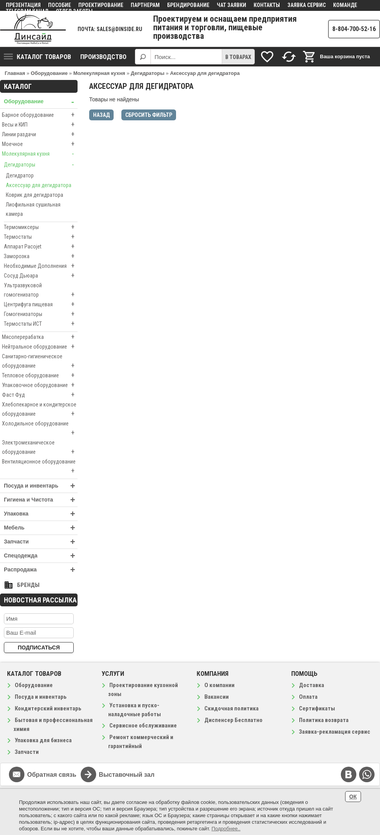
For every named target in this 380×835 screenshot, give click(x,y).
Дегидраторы (41, 164)
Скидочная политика (231, 708)
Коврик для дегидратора (34, 195)
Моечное (40, 144)
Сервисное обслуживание (143, 725)
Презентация (23, 5)
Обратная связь (51, 774)
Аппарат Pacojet (41, 246)
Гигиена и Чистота (41, 500)
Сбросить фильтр (148, 115)
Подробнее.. (225, 829)
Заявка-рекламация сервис (334, 731)
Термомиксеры (41, 227)
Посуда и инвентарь (41, 486)
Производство (103, 57)
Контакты (267, 5)
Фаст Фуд (40, 394)
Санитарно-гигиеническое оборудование (40, 361)
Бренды (28, 585)
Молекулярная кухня (40, 153)
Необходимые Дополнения (41, 266)
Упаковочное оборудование (40, 385)
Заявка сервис (306, 5)
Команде (345, 5)
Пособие (59, 5)
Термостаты (41, 236)
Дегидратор (20, 175)
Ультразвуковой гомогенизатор (41, 290)
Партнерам (145, 5)
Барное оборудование (40, 115)
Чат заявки (231, 5)
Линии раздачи (40, 134)
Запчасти (41, 542)
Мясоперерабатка (40, 337)
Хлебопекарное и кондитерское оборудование (40, 409)
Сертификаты (317, 708)
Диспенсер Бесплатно (233, 720)
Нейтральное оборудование (40, 346)
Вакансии (216, 696)
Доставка (311, 685)
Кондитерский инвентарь (48, 708)
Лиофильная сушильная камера (33, 209)
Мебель (41, 528)
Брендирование (188, 5)
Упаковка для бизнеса (43, 740)
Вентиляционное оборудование (40, 467)
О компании (219, 685)
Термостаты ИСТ (41, 323)
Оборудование (41, 101)
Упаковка (41, 514)
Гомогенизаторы (41, 314)
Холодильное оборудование (40, 428)
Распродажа (41, 570)
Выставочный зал (127, 774)
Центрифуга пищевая (41, 304)
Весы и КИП (40, 124)
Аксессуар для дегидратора (38, 185)
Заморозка (41, 256)
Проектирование (100, 5)
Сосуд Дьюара (41, 275)
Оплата (308, 696)
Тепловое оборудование (40, 375)
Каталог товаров (37, 57)
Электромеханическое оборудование (40, 448)
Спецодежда (41, 556)
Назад (101, 115)
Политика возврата (324, 720)
